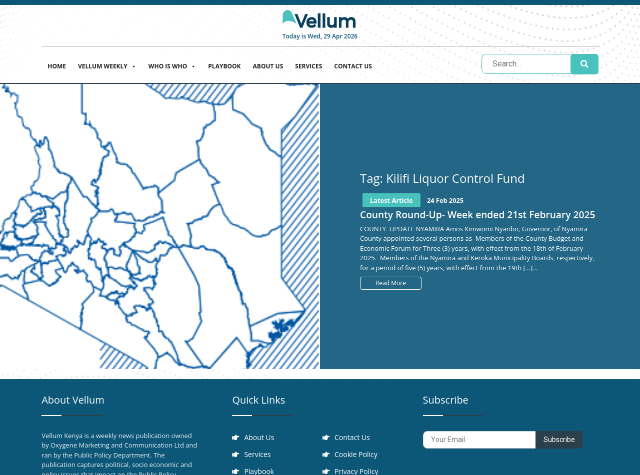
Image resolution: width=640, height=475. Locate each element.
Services (308, 66)
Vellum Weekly (107, 65)
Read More (391, 283)
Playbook (224, 66)
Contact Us (353, 66)
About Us (268, 66)
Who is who (172, 65)
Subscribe (559, 440)
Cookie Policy (356, 454)
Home (57, 66)
